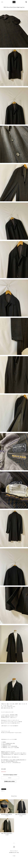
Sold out (9, 777)
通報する (3, 790)
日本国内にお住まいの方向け (9, 781)
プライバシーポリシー (14, 850)
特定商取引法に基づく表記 (14, 852)
